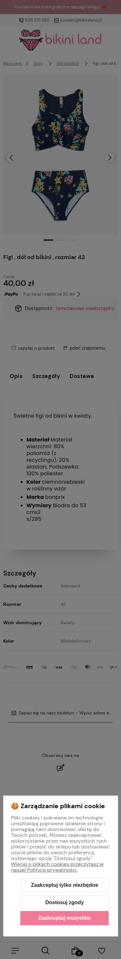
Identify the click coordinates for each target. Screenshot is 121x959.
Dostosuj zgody (64, 902)
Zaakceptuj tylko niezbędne (64, 885)
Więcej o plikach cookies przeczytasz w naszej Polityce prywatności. (57, 867)
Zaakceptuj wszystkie (64, 918)
